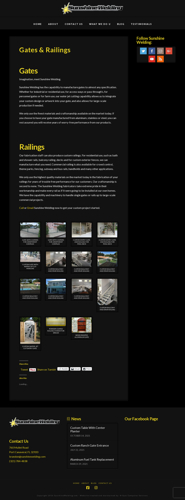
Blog (94, 483)
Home (76, 483)
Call (21, 207)
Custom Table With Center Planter (87, 429)
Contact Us (105, 483)
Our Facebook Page (141, 418)
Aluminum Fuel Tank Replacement (92, 459)
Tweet (24, 369)
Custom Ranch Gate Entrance (89, 445)
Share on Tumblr (46, 369)
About (85, 483)
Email (30, 207)
